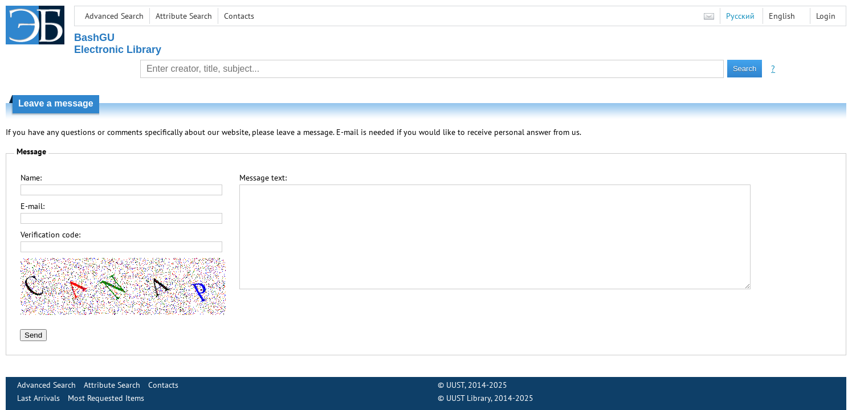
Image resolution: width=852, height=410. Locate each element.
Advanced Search (114, 16)
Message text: (263, 178)
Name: (31, 178)
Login (825, 16)
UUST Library (468, 398)
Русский (740, 16)
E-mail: (32, 206)
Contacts (239, 16)
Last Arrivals (38, 398)
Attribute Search (184, 16)
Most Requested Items (106, 398)
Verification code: (50, 234)
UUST (455, 385)
